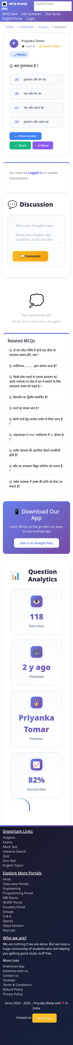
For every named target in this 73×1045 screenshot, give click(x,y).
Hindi (7, 879)
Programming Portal (18, 893)
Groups (8, 912)
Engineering (12, 888)
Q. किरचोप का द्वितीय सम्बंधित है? (28, 397)
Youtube (9, 980)
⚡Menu (42, 145)
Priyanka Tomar (33, 41)
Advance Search (14, 851)
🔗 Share (20, 145)
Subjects (9, 837)
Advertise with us (15, 971)
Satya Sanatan (13, 925)
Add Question (31, 14)
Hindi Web (26, 27)
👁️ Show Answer (25, 136)
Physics (43, 27)
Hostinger (44, 1018)
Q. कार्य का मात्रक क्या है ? (24, 408)
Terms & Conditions (17, 985)
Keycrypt (9, 930)
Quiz (6, 856)
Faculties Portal (14, 907)
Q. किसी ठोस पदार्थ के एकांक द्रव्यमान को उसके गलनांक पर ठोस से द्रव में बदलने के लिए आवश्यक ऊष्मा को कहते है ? (35, 381)
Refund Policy (13, 989)
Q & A (7, 916)
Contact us (10, 975)
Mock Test (10, 847)
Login (30, 18)
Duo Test (9, 861)
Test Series (53, 14)
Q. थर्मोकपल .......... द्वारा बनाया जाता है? (33, 366)
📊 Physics (19, 54)
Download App (13, 966)
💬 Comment (30, 256)
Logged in (35, 173)
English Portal (12, 18)
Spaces (8, 921)
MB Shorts (10, 898)
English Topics (13, 865)
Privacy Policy (13, 994)
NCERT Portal (12, 902)
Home (10, 27)
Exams (7, 842)
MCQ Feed (9, 14)
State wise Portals (16, 884)
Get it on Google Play (36, 543)
